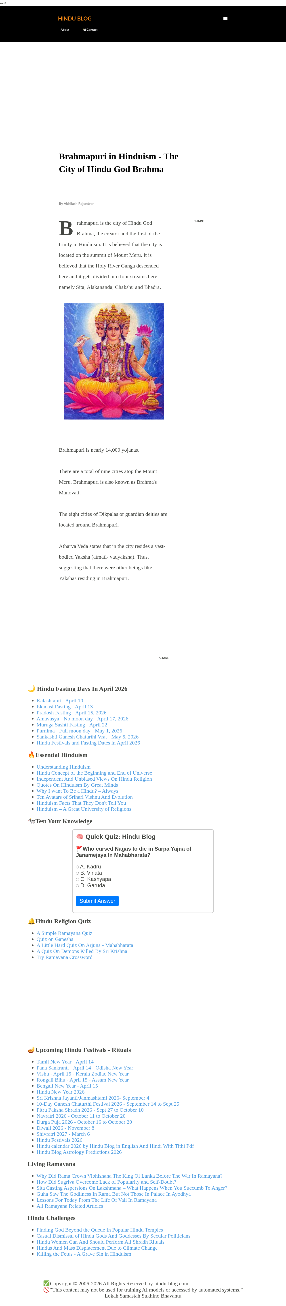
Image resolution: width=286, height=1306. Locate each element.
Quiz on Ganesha (55, 939)
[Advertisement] (143, 79)
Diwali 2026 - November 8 (66, 1128)
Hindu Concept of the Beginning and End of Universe (94, 773)
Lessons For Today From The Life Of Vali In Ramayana (97, 1200)
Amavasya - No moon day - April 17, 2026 (82, 719)
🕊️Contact (87, 29)
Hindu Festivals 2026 (59, 1140)
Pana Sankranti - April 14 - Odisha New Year (85, 1068)
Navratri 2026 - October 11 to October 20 (81, 1116)
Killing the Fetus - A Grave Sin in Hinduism (84, 1254)
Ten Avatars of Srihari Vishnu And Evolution (85, 797)
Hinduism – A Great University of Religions (84, 809)
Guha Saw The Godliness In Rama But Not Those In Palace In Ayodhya (114, 1194)
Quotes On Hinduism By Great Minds (77, 785)
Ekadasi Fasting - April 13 (65, 707)
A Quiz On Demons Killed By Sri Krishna (82, 951)
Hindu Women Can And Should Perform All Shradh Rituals (100, 1242)
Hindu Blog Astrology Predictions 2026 (79, 1152)
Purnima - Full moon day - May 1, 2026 (79, 731)
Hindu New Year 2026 (61, 1092)
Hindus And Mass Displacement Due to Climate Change (97, 1248)
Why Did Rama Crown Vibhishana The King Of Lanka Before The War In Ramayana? (130, 1176)
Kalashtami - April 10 (60, 700)
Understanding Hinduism (64, 767)
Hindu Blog (75, 18)
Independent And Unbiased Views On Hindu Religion (94, 779)
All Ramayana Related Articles (70, 1206)
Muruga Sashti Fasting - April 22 (72, 725)
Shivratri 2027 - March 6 (63, 1134)
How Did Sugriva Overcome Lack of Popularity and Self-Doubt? (106, 1182)
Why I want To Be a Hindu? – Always (77, 791)
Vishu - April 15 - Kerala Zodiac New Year (83, 1074)
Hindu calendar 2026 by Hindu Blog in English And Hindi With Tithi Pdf (115, 1146)
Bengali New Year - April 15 (67, 1086)
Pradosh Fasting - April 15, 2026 (72, 713)
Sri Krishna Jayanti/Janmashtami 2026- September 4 (93, 1098)
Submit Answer (97, 901)
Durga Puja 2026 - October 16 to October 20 (84, 1122)
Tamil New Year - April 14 (65, 1062)
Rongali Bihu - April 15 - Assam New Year (83, 1080)
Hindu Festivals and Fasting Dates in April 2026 (88, 743)
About (62, 29)
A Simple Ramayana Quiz (65, 933)
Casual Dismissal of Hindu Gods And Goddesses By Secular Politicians (114, 1236)
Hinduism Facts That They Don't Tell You (81, 803)
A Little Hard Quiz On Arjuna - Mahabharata (85, 945)
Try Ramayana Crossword (65, 957)
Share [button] (199, 221)
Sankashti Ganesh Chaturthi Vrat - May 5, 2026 (88, 737)
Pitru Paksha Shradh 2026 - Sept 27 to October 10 (90, 1110)
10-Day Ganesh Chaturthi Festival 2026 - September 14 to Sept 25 (108, 1104)
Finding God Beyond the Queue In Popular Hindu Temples (100, 1230)
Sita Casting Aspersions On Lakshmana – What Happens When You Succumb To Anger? (132, 1188)
